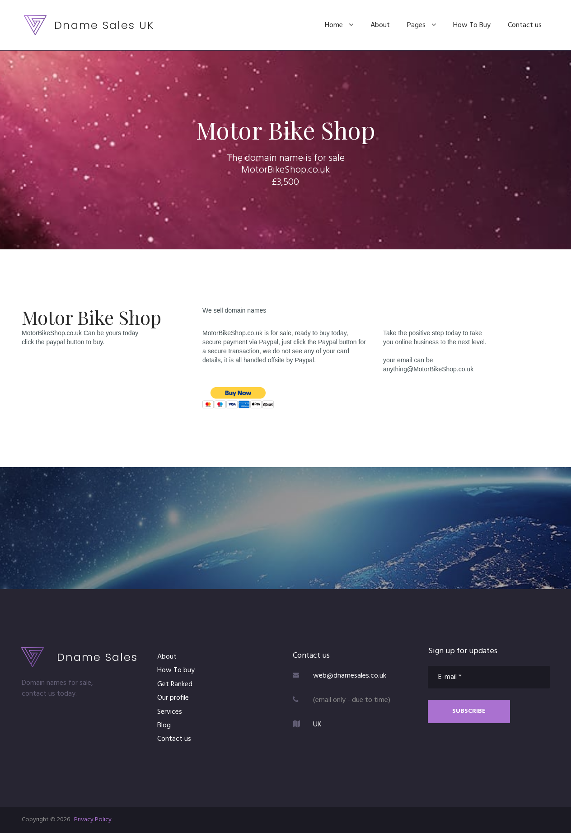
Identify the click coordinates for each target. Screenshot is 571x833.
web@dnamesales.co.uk (349, 676)
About (380, 25)
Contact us (525, 25)
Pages (421, 25)
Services (169, 712)
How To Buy (472, 25)
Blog (164, 725)
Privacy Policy (93, 819)
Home (339, 25)
